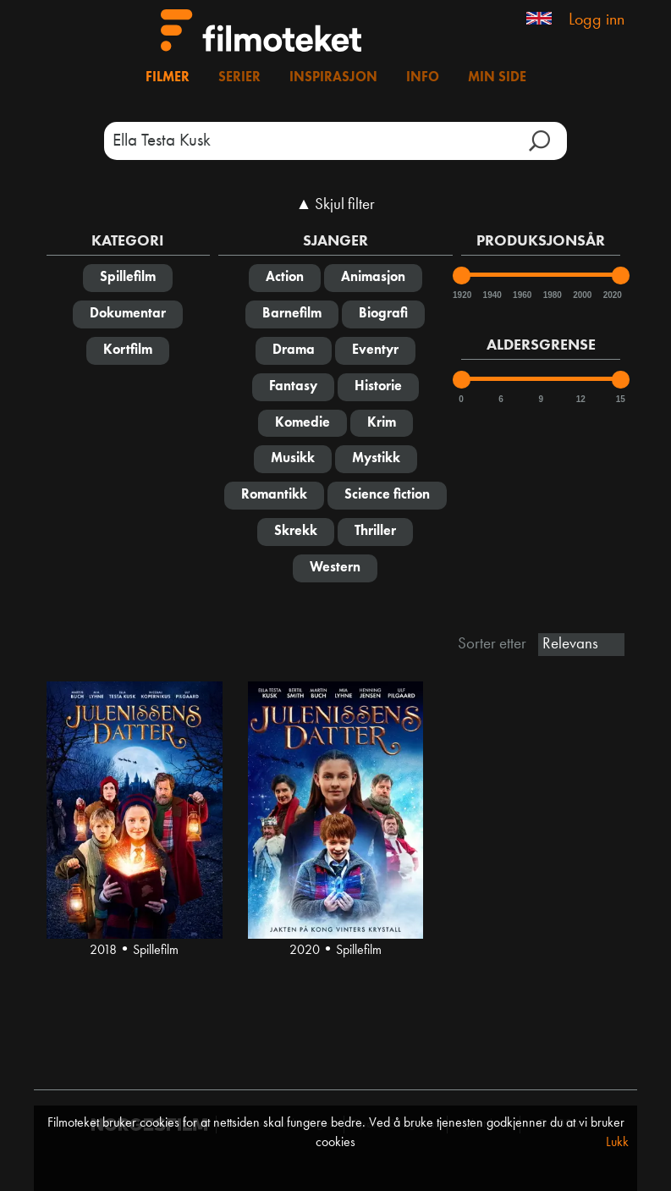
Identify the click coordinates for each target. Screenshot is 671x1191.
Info (422, 78)
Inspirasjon (333, 78)
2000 (581, 295)
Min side (497, 78)
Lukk (617, 1143)
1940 (491, 295)
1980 (551, 295)
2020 (611, 295)
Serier (239, 78)
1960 (521, 295)
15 (620, 399)
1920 (461, 295)
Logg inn (596, 20)
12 (581, 399)
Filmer (168, 78)
